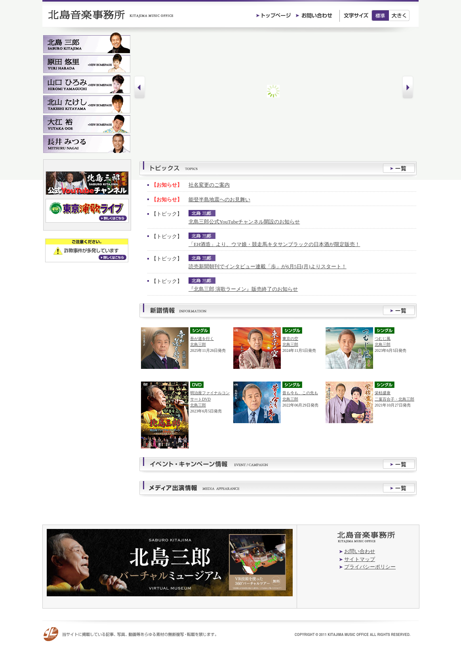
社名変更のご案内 (209, 185)
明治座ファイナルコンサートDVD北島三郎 (210, 399)
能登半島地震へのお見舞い (219, 199)
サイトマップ (359, 559)
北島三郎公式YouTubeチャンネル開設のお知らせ (244, 222)
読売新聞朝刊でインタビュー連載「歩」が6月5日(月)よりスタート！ (268, 266)
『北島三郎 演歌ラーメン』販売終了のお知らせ (243, 289)
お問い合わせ (359, 551)
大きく (399, 15)
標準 (380, 15)
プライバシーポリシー (370, 567)
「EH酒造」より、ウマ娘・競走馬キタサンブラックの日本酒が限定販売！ (274, 244)
